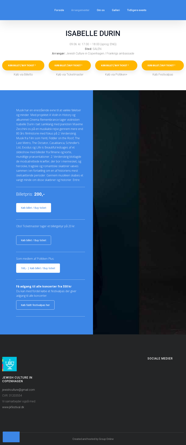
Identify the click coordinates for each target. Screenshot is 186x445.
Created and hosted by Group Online (93, 439)
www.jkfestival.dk (13, 407)
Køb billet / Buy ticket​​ (33, 207)
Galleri (116, 10)
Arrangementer (80, 10)
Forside (59, 10)
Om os (101, 10)
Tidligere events (136, 10)
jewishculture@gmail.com (18, 389)
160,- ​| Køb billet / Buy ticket (38, 268)
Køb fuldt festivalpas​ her (35, 305)
